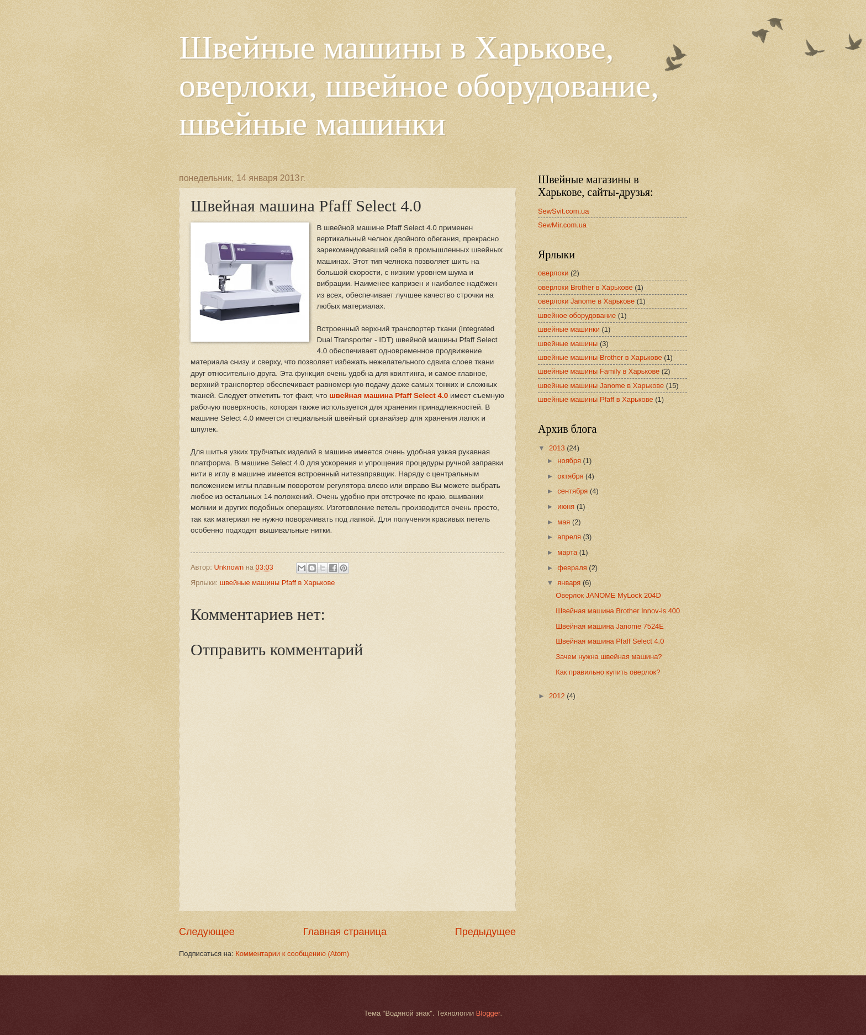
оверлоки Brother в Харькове (585, 287)
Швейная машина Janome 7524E (610, 626)
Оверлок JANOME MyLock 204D (608, 595)
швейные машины (568, 343)
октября (571, 476)
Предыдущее (485, 931)
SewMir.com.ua (562, 225)
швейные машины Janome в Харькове (601, 385)
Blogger (488, 1013)
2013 (558, 448)
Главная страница (345, 931)
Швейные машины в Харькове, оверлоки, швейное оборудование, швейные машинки (419, 85)
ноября (570, 461)
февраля (573, 568)
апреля (570, 537)
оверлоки (553, 273)
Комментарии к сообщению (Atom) (292, 953)
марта (568, 552)
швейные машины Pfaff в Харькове (277, 582)
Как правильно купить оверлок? (608, 672)
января (570, 582)
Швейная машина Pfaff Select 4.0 (610, 641)
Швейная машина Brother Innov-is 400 (618, 611)
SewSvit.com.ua (563, 211)
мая (564, 522)
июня (567, 506)
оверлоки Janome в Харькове (586, 301)
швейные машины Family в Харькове (598, 371)
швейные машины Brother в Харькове (600, 357)
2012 (558, 696)
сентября (573, 491)
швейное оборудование (577, 315)
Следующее (207, 931)
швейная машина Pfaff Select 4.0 (388, 395)
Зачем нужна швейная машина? (609, 656)
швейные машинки (569, 329)
